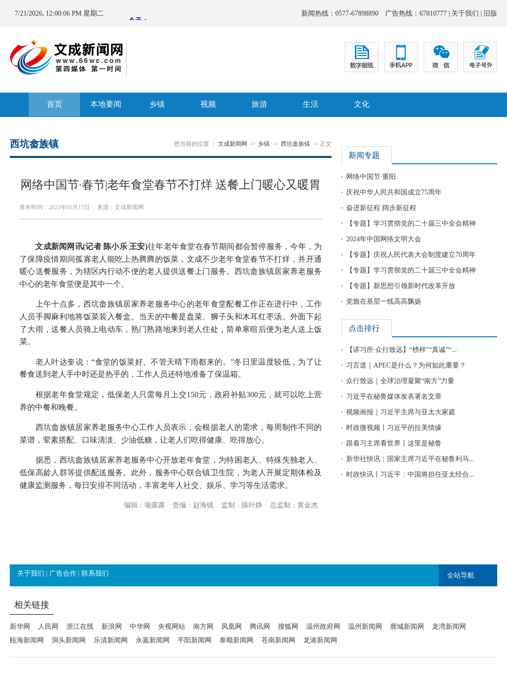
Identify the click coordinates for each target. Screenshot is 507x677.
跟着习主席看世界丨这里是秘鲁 (394, 443)
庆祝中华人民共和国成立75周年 (394, 192)
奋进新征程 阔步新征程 (381, 208)
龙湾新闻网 (449, 626)
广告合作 (63, 573)
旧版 (490, 13)
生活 (310, 104)
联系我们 (95, 573)
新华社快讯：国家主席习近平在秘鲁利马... (410, 459)
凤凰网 (231, 626)
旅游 (259, 104)
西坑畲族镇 (295, 143)
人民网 (48, 626)
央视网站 (171, 626)
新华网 (20, 626)
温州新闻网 (365, 626)
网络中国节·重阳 (371, 176)
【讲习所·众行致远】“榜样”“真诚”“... (401, 349)
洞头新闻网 (69, 640)
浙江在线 (80, 626)
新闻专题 (364, 155)
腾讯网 (260, 626)
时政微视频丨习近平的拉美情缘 (394, 427)
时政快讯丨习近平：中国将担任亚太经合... (410, 474)
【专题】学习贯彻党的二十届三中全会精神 (411, 223)
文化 (362, 104)
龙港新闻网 (320, 640)
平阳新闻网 (194, 640)
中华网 (140, 626)
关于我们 (465, 13)
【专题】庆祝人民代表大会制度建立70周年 (411, 254)
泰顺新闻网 (236, 640)
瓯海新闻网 (27, 640)
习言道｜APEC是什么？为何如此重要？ (406, 365)
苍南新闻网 (278, 640)
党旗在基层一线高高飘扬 (383, 301)
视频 (208, 104)
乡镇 (157, 104)
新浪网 (111, 626)
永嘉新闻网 (153, 640)
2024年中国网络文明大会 (383, 239)
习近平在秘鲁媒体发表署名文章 (394, 396)
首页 (54, 104)
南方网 (203, 626)
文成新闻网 (232, 143)
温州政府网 (323, 626)
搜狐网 (288, 626)
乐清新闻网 (111, 640)
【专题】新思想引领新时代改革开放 (400, 286)
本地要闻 (105, 104)
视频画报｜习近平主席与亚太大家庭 (400, 412)
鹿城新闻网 (407, 626)
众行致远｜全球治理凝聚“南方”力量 (400, 381)
